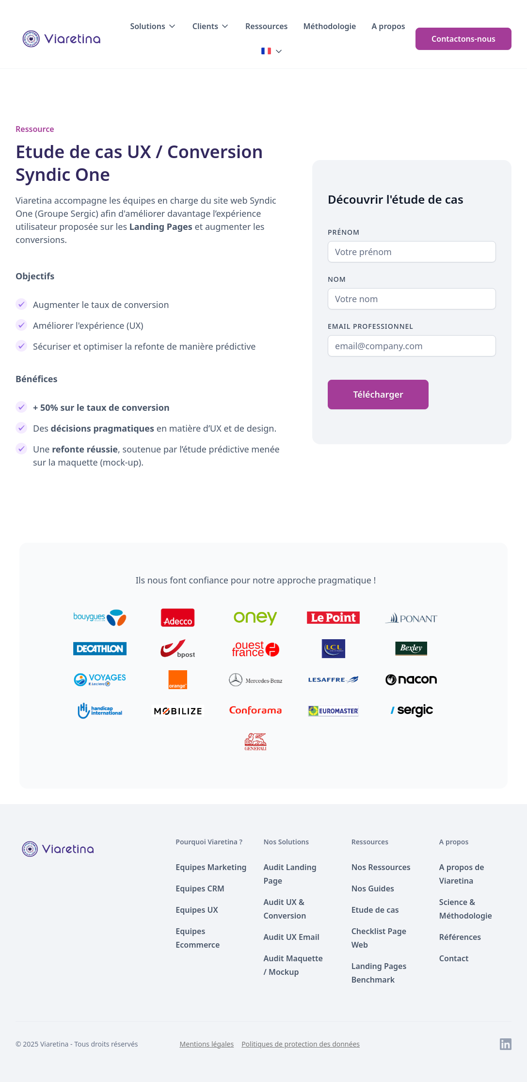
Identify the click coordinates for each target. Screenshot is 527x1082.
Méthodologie (329, 26)
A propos (388, 26)
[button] (153, 26)
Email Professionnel (371, 326)
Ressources (266, 26)
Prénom (344, 232)
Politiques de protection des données (300, 1044)
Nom (337, 279)
